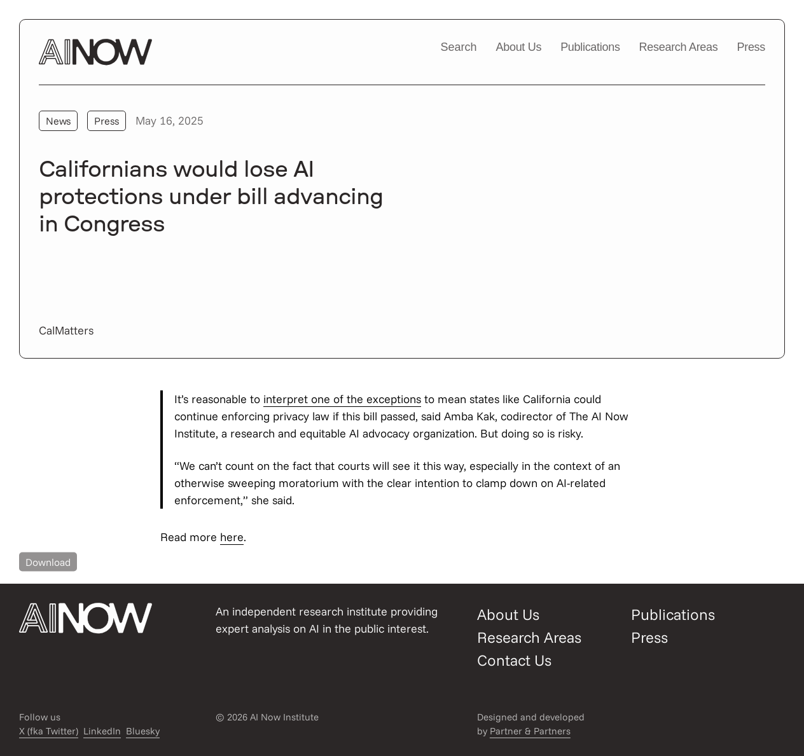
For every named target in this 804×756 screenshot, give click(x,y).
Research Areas (678, 47)
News (58, 120)
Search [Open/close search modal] (458, 47)
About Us (519, 47)
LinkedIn (102, 731)
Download (48, 561)
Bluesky (143, 731)
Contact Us (514, 660)
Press (751, 47)
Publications (590, 47)
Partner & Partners (530, 731)
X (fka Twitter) (48, 731)
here (232, 537)
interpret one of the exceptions (342, 399)
